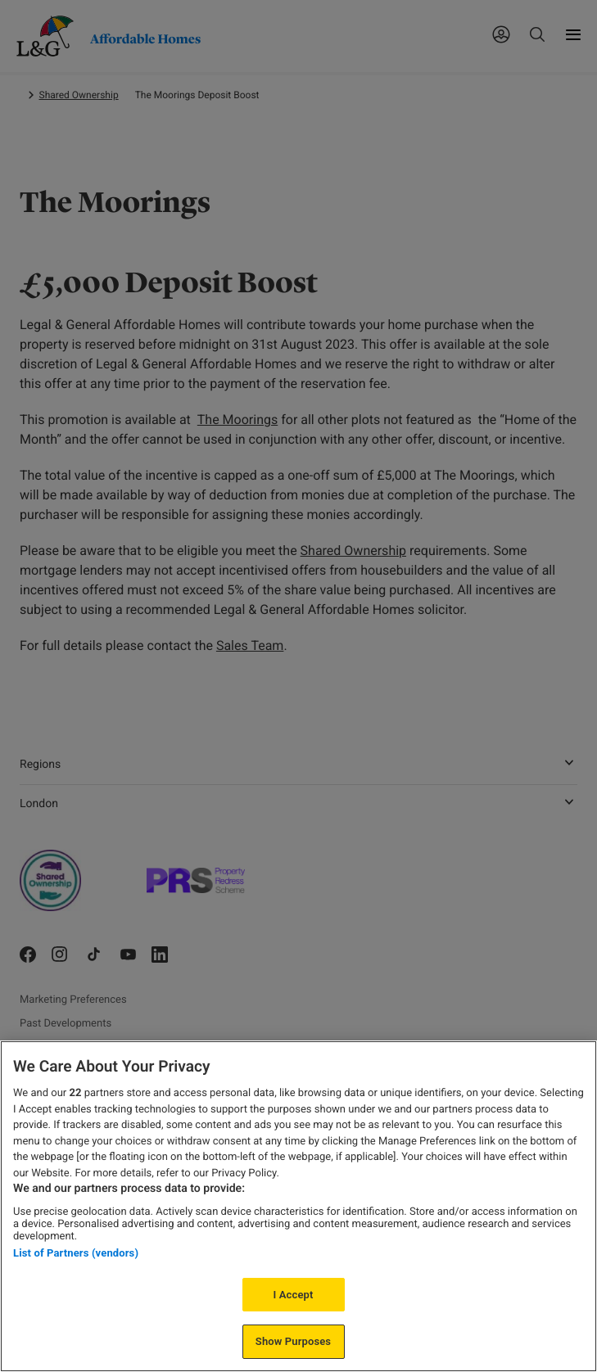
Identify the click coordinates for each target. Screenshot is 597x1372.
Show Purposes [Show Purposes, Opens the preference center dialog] (293, 1341)
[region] (298, 1206)
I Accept (294, 1295)
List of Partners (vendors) (75, 1253)
